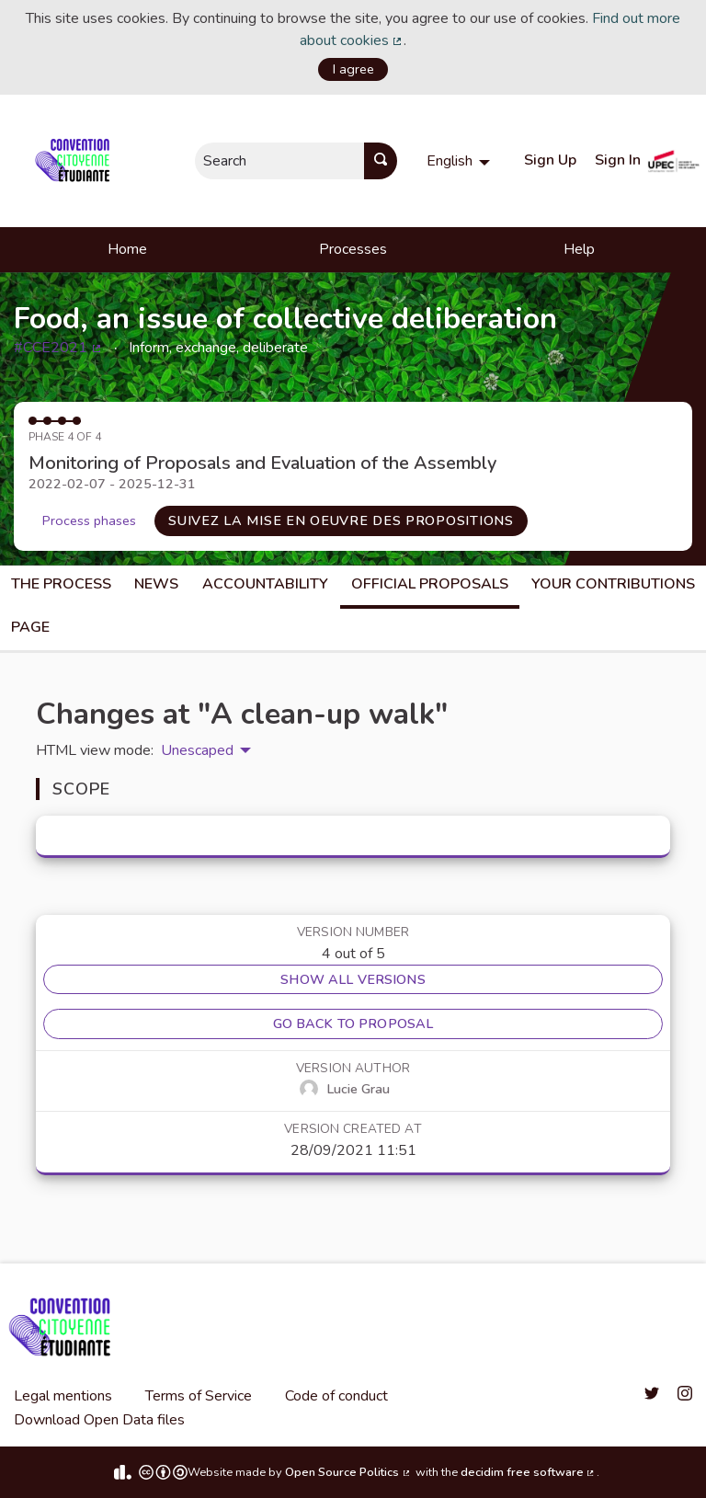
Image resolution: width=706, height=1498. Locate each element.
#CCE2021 (58, 347)
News (156, 584)
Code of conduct (336, 1396)
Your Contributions (613, 584)
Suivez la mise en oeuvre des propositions (341, 520)
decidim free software (529, 1472)
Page (30, 627)
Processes (353, 249)
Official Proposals (429, 584)
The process (61, 584)
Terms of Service (198, 1396)
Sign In (618, 160)
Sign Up (550, 160)
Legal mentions (63, 1396)
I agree (353, 69)
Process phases (89, 520)
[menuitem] (461, 160)
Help (579, 249)
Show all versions (352, 979)
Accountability (265, 584)
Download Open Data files (99, 1420)
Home (127, 249)
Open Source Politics (348, 1472)
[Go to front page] (75, 161)
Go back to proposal (353, 1023)
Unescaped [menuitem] (197, 750)
